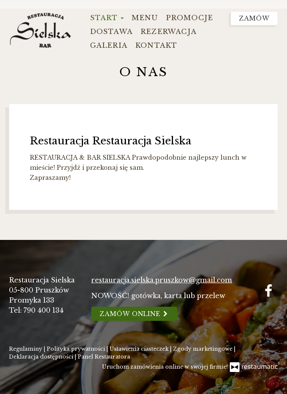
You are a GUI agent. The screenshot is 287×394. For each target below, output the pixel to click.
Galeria (108, 45)
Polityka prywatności (77, 348)
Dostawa (111, 32)
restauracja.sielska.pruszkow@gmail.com (161, 280)
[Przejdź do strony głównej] (42, 29)
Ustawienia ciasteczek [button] (139, 348)
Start (107, 18)
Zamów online (134, 314)
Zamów (254, 18)
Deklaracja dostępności (42, 356)
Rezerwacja (169, 32)
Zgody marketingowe (203, 348)
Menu (145, 18)
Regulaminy (26, 348)
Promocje (189, 18)
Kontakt (156, 45)
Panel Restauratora (104, 356)
